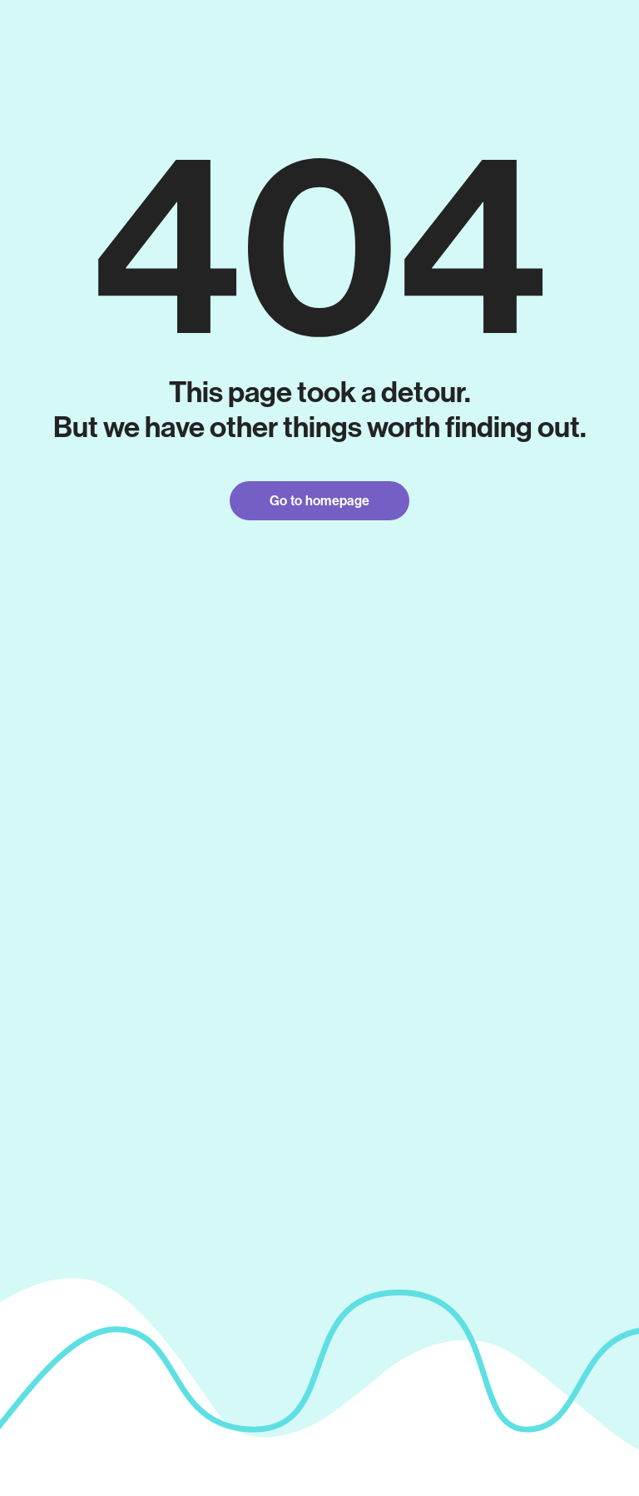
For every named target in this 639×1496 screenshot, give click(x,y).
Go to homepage (319, 501)
